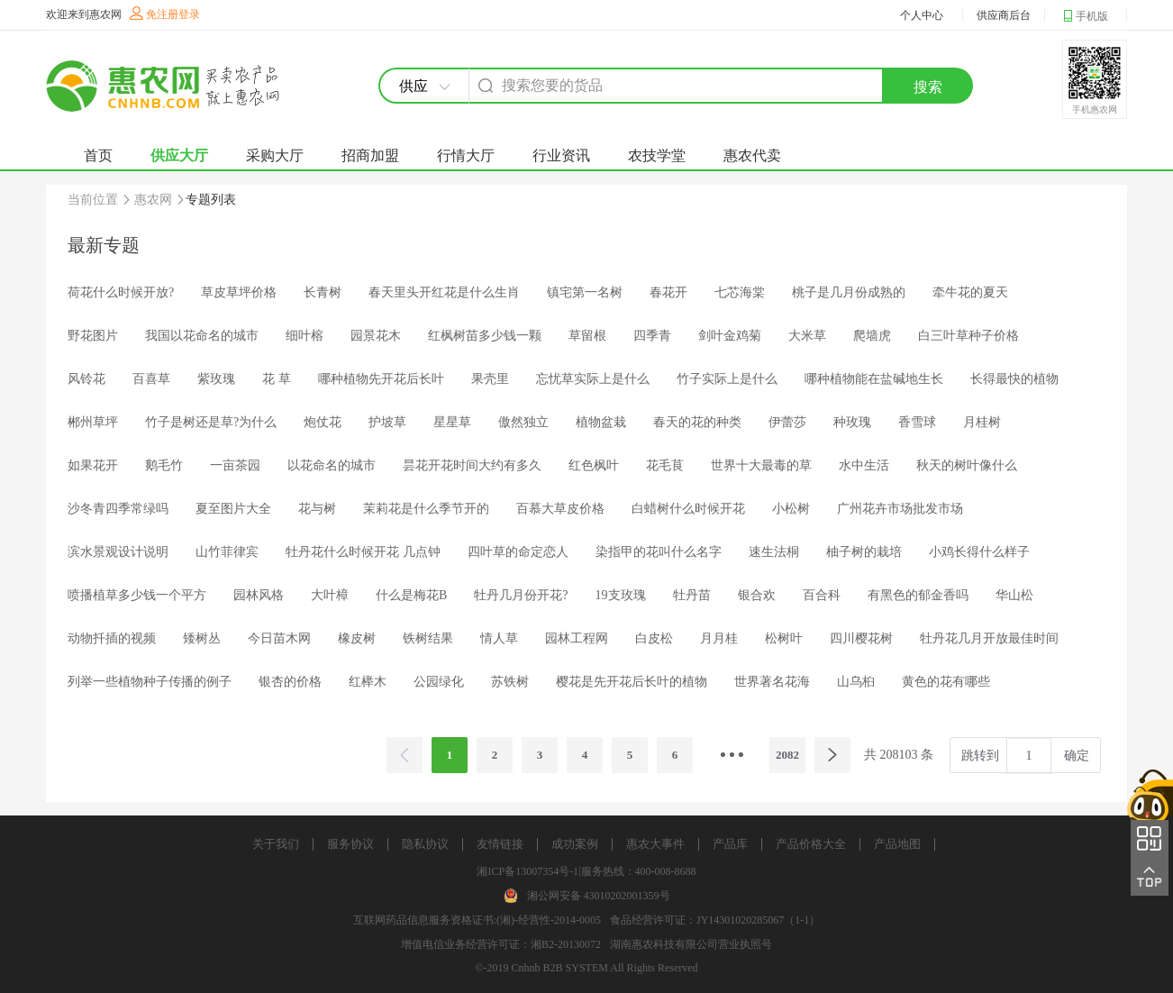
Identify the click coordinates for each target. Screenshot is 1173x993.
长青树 (322, 292)
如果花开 (93, 465)
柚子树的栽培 (864, 552)
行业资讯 (561, 155)
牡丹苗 (692, 595)
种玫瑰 (852, 422)
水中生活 (864, 465)
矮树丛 (202, 638)
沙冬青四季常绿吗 (118, 508)
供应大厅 (179, 155)
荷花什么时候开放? (121, 292)
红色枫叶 (593, 465)
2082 (787, 754)
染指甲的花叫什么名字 (659, 552)
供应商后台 (1004, 15)
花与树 (317, 508)
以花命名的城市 (331, 465)
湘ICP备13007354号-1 (527, 871)
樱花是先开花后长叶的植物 (631, 681)
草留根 (587, 335)
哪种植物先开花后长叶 (381, 379)
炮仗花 (322, 422)
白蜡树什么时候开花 (688, 508)
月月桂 (719, 638)
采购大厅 (275, 155)
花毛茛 (665, 465)
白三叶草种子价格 (968, 335)
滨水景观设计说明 (118, 552)
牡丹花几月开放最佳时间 (989, 638)
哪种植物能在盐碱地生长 (874, 379)
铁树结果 (428, 638)
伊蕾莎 (787, 422)
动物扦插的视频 (112, 638)
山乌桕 (856, 681)
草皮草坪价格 (239, 292)
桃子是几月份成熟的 (848, 292)
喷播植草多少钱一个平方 (137, 595)
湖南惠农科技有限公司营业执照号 (691, 944)
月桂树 (982, 422)
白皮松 (654, 638)
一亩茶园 (235, 465)
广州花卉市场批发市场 (900, 508)
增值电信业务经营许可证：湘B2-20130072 (501, 944)
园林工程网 (576, 638)
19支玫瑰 (621, 595)
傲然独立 (523, 422)
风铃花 (86, 379)
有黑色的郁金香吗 (918, 595)
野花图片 (93, 335)
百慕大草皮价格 (560, 508)
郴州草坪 (93, 422)
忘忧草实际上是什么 (593, 379)
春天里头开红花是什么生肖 (444, 292)
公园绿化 (439, 681)
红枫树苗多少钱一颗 (484, 335)
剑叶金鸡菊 (729, 335)
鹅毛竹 (164, 465)
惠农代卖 (752, 155)
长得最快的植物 (1014, 379)
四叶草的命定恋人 (518, 552)
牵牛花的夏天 (970, 292)
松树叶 (784, 638)
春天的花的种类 (697, 422)
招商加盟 (370, 155)
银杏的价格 (290, 681)
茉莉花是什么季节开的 (426, 508)
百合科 (822, 595)
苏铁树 (510, 681)
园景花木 (375, 335)
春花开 (668, 292)
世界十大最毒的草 (761, 465)
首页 (98, 155)
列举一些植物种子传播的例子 (150, 681)
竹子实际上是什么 (727, 379)
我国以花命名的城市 (202, 335)
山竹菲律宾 (227, 552)
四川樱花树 (861, 638)
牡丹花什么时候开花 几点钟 (363, 552)
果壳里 (490, 379)
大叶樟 (330, 595)
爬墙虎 (872, 335)
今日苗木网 (279, 638)
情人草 (499, 638)
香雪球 (917, 422)
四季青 (652, 335)
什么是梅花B (411, 595)
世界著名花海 (772, 681)
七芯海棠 (739, 292)
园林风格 (258, 595)
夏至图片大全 (233, 508)
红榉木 (367, 681)
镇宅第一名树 (585, 292)
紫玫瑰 (216, 379)
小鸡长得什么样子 (979, 552)
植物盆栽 (601, 422)
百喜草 (151, 379)
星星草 (452, 422)
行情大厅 (466, 155)
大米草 (807, 335)
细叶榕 (304, 335)
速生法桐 (774, 552)
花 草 (276, 379)
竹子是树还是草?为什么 (211, 422)
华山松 (1014, 595)
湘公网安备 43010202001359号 (598, 895)
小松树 (791, 508)
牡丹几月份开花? (521, 595)
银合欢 (757, 595)
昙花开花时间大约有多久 (472, 465)
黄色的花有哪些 (946, 681)
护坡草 (387, 422)
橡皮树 (357, 638)
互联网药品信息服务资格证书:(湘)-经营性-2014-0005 (477, 920)
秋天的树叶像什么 (966, 465)
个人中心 (921, 15)
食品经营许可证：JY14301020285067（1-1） (715, 920)
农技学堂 (657, 155)
